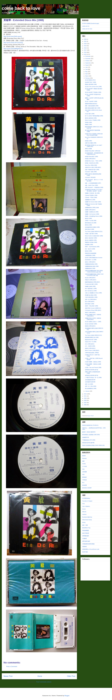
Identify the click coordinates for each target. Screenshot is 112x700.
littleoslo (84, 511)
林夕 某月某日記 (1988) (91, 290)
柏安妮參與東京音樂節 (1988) (92, 227)
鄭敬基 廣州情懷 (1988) (91, 84)
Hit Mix (84, 463)
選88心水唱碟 (88, 148)
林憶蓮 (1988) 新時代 (90, 158)
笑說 (83, 469)
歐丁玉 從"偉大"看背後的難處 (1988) (94, 115)
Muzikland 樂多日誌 (87, 517)
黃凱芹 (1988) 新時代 (90, 312)
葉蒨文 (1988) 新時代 (90, 262)
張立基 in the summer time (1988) (93, 86)
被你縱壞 (84, 485)
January (87, 391)
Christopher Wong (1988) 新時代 (93, 310)
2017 (85, 50)
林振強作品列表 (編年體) (88, 442)
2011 (85, 396)
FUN (83, 503)
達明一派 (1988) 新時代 (91, 299)
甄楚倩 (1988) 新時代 (90, 326)
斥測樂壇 (84, 538)
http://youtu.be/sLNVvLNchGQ (13, 42)
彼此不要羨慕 (85, 533)
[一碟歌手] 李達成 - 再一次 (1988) (93, 377)
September (88, 63)
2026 (85, 39)
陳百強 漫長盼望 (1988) (91, 118)
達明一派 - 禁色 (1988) (90, 386)
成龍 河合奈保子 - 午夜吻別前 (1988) (94, 187)
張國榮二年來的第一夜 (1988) (92, 193)
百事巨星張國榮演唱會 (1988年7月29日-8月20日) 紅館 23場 (94, 275)
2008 (85, 400)
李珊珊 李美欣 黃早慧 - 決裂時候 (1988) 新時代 (93, 319)
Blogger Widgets (90, 415)
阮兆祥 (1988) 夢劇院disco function (93, 257)
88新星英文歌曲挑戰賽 (90, 253)
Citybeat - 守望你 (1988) (91, 197)
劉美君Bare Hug (86, 527)
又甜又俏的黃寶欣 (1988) (91, 297)
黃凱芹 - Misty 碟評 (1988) (91, 306)
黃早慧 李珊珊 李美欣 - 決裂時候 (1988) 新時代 (93, 315)
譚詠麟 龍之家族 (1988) (91, 295)
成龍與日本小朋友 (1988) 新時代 (93, 167)
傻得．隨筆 (85, 525)
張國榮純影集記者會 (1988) (92, 266)
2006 (85, 404)
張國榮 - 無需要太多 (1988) (91, 212)
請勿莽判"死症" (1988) (90, 82)
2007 (85, 402)
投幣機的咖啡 (85, 535)
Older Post (71, 676)
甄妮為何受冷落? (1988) (91, 339)
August (87, 65)
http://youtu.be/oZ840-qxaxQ (13, 36)
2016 (85, 52)
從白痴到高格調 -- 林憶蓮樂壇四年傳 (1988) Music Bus (94, 153)
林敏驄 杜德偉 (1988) (90, 286)
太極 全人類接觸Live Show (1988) (93, 292)
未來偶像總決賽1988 (90, 379)
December (88, 56)
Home (39, 676)
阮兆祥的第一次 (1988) (90, 259)
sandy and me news (87, 28)
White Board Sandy (87, 519)
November (88, 58)
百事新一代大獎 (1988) (90, 220)
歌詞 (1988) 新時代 (89, 301)
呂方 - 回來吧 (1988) (90, 346)
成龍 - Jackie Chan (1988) (91, 185)
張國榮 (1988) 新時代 (90, 209)
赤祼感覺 (84, 471)
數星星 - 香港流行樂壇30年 (89, 432)
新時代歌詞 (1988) (89, 229)
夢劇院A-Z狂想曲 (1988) (91, 242)
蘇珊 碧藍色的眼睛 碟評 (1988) (92, 108)
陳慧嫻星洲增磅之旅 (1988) (92, 337)
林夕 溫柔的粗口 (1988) (91, 288)
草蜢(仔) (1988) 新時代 (90, 279)
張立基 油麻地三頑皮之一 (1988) (93, 321)
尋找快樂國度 (85, 530)
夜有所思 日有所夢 (86, 487)
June (86, 69)
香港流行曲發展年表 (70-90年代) (90, 425)
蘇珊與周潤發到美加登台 (91, 103)
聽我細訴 (84, 477)
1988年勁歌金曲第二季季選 (92, 352)
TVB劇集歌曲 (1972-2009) (88, 440)
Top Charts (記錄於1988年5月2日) (93, 335)
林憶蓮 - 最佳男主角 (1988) (91, 163)
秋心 (83, 482)
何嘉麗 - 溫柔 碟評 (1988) (91, 233)
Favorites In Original (87, 501)
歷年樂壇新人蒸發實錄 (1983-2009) (91, 434)
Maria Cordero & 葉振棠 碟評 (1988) (94, 235)
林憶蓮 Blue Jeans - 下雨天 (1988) (93, 161)
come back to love (21, 8)
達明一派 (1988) (89, 384)
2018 (85, 48)
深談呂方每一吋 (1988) (90, 341)
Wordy (83, 522)
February (87, 78)
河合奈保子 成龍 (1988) (91, 171)
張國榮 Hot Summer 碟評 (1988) (93, 201)
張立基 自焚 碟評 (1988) (91, 324)
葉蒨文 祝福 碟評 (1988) (91, 238)
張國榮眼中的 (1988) (90, 199)
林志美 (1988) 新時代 (90, 277)
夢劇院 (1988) (88, 124)
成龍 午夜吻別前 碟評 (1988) (92, 169)
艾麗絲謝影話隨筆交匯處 (88, 543)
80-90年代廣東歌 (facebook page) (90, 23)
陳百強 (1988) (88, 225)
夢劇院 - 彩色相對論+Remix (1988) (93, 216)
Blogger (66, 695)
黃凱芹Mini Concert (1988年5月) (93, 308)
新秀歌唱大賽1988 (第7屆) (91, 369)
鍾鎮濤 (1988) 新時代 (90, 348)
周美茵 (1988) (88, 122)
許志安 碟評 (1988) (89, 113)
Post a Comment (11, 666)
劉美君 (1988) (88, 251)
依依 (83, 474)
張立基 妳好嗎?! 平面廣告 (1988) (93, 92)
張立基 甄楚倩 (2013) (90, 80)
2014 (85, 394)
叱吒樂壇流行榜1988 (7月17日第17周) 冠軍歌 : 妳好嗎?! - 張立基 (93, 190)
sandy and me (85, 26)
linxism (84, 509)
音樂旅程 (84, 546)
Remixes (84, 458)
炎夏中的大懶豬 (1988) (90, 143)
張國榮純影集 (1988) (90, 268)
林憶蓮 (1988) (88, 140)
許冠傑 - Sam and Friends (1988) (93, 367)
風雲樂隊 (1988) (89, 244)
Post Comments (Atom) (43, 682)
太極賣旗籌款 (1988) (90, 255)
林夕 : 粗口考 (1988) (90, 249)
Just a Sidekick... (86, 506)
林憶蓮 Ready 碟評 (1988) (91, 156)
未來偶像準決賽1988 (90, 382)
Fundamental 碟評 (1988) (91, 284)
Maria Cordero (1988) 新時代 (92, 350)
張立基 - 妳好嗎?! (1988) (91, 101)
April (86, 73)
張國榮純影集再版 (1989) (91, 264)
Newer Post (8, 676)
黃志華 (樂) (85, 552)
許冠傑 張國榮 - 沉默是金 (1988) (93, 361)
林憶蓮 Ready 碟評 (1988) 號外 (92, 150)
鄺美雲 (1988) (88, 218)
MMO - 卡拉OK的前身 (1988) (92, 246)
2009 (85, 398)
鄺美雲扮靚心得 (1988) (90, 222)
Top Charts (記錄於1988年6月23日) (93, 231)
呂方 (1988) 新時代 (89, 344)
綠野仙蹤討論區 (86, 541)
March (87, 76)
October (87, 60)
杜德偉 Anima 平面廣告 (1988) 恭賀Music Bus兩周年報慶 (94, 134)
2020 (85, 43)
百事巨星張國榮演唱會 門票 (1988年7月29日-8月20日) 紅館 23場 (94, 271)
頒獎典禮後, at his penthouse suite (90, 549)
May (86, 71)
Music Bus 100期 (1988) (91, 165)
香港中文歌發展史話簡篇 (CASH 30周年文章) (93, 445)
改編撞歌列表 (85, 437)
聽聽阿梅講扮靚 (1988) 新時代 (92, 282)
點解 (83, 461)
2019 (85, 45)
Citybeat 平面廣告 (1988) (91, 195)
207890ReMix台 (86, 498)
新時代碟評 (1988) (89, 303)
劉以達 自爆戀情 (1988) (91, 240)
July (86, 67)
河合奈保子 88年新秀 (90, 177)
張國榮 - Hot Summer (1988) (92, 214)
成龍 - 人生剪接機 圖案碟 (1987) (93, 183)
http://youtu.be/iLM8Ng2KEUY (13, 48)
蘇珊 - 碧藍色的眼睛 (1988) (91, 105)
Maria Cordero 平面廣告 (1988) (92, 120)
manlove (84, 514)
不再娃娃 (84, 479)
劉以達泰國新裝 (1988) (90, 388)
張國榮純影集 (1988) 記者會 (92, 207)
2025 (85, 41)
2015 (85, 54)
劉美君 (84, 455)
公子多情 (84, 466)
